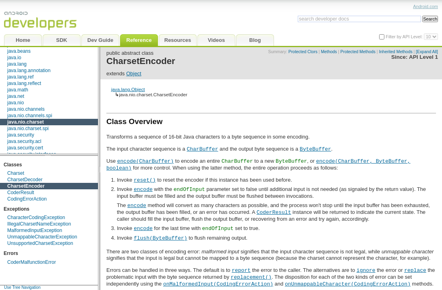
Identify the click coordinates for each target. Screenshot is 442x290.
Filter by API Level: (405, 36)
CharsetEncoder (26, 186)
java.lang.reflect (24, 83)
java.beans (19, 51)
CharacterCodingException (36, 217)
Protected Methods (358, 52)
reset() (145, 179)
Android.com (425, 6)
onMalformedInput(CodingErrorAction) (218, 283)
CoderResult (20, 192)
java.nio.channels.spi (29, 115)
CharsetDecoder (24, 179)
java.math (17, 90)
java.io (14, 57)
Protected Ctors (302, 52)
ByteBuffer (315, 148)
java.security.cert (25, 148)
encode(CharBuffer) (145, 160)
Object (133, 73)
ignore (366, 269)
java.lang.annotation (28, 70)
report (241, 269)
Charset (15, 173)
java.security (20, 135)
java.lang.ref (20, 77)
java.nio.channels (26, 109)
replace (415, 269)
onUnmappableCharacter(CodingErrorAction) (348, 283)
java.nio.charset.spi (28, 128)
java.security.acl (24, 141)
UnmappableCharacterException (42, 237)
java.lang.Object (128, 89)
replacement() (251, 276)
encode (143, 189)
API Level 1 (423, 57)
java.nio (15, 103)
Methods (329, 52)
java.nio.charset (25, 122)
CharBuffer (202, 148)
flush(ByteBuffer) (160, 237)
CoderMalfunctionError (31, 262)
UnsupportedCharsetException (40, 243)
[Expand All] (427, 52)
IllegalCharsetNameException (39, 224)
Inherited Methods (395, 52)
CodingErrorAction (27, 199)
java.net (15, 96)
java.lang (17, 64)
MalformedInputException (34, 230)
